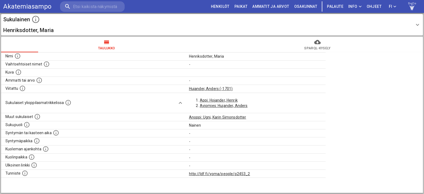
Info (355, 7)
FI (392, 7)
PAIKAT (241, 7)
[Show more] (180, 103)
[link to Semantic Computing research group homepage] (412, 6)
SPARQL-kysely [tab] (317, 44)
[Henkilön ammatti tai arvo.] (39, 80)
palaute (335, 7)
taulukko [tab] (106, 44)
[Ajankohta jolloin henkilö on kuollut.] (45, 149)
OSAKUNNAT (306, 7)
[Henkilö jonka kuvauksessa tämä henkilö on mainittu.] (22, 88)
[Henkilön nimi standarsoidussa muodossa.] (17, 56)
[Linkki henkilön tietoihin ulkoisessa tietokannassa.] (34, 165)
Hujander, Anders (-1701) (211, 88)
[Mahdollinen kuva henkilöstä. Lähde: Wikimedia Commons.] (18, 72)
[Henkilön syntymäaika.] (56, 133)
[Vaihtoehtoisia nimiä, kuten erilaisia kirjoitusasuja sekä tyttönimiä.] (46, 64)
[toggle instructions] (35, 19)
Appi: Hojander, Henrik (219, 100)
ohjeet (374, 7)
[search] (92, 6)
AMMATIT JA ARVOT (270, 7)
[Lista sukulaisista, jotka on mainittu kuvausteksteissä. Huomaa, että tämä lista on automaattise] (37, 116)
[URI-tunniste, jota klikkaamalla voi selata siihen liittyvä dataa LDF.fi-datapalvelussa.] (25, 173)
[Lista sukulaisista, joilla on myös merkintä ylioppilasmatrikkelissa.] (68, 102)
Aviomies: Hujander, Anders (224, 105)
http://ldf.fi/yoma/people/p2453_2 (219, 174)
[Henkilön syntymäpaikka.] (36, 141)
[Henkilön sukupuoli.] (26, 124)
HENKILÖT (220, 7)
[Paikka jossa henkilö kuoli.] (31, 157)
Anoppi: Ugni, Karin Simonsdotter (217, 117)
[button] (212, 25)
